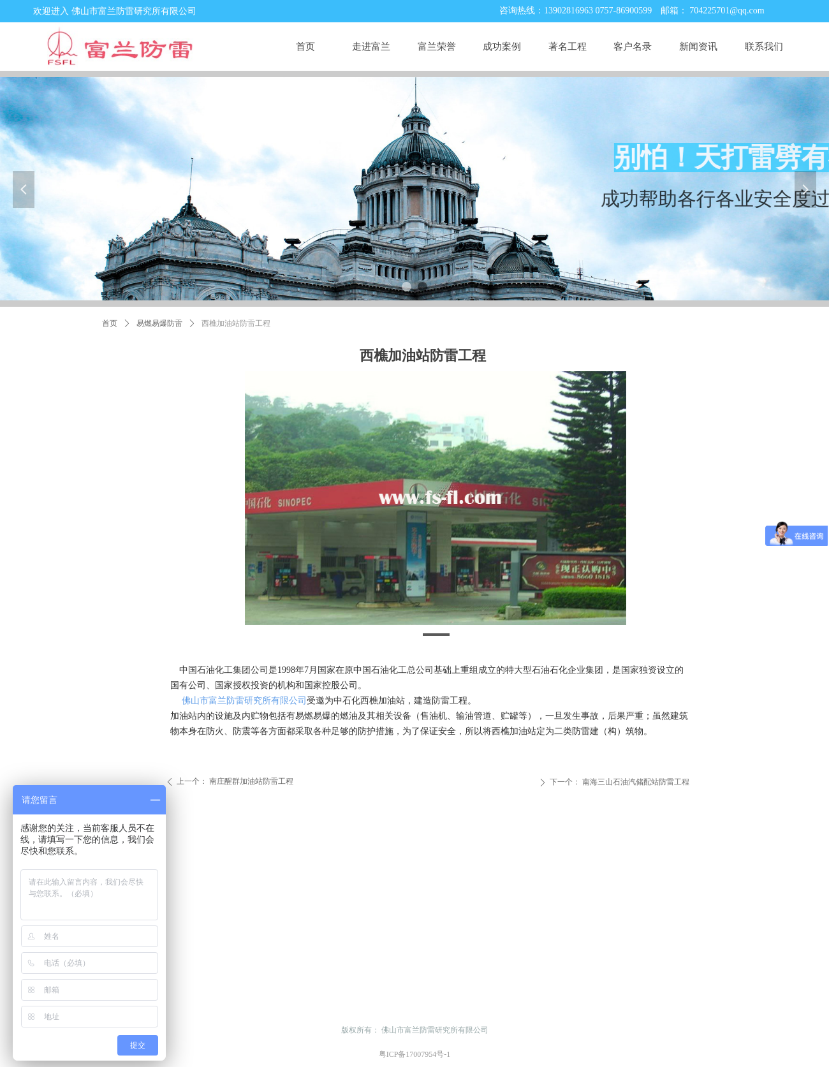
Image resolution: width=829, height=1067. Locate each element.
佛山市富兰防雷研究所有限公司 (244, 700)
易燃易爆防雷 (159, 323)
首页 (109, 323)
